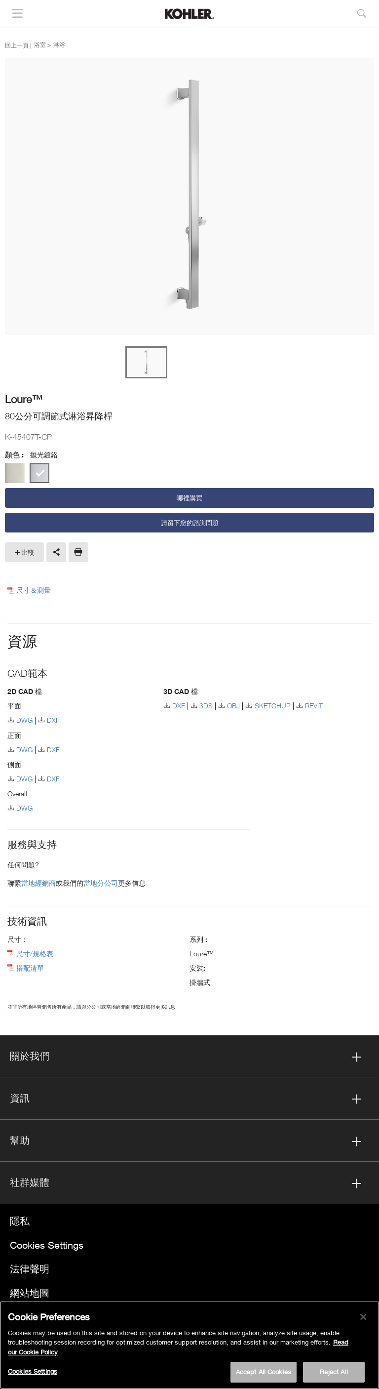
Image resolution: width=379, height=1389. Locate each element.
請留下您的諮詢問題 (190, 523)
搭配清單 (30, 968)
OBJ (233, 705)
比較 (27, 552)
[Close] (363, 1317)
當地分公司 (100, 883)
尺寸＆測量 (33, 590)
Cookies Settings (46, 1245)
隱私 (20, 1220)
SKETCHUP (273, 705)
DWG (24, 720)
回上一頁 (17, 45)
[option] (189, 196)
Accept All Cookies (263, 1372)
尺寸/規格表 (34, 953)
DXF (53, 720)
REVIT (314, 705)
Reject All (333, 1372)
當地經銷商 (38, 883)
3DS (206, 705)
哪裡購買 (189, 498)
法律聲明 (29, 1268)
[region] (189, 1345)
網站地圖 (29, 1293)
